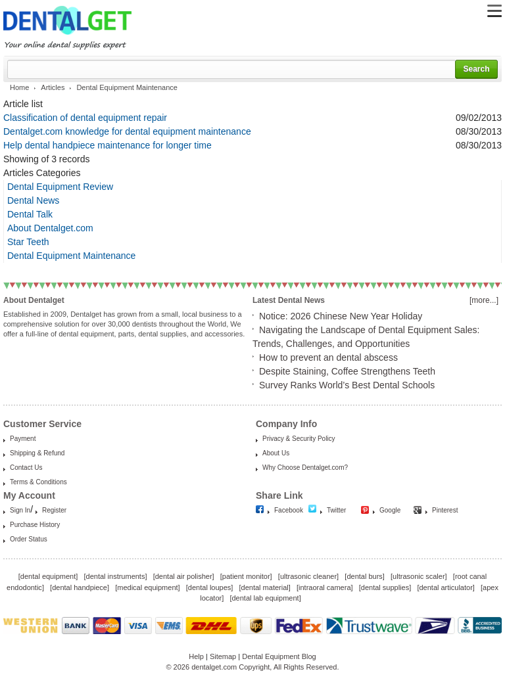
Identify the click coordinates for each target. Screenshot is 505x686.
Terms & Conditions (38, 482)
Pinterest (445, 510)
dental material (265, 587)
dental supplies (385, 587)
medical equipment (147, 587)
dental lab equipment (265, 598)
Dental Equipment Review (60, 186)
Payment (23, 438)
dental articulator (445, 587)
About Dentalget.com (50, 228)
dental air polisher (183, 576)
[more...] (483, 300)
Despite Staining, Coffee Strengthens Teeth (347, 371)
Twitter (336, 510)
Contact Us (26, 467)
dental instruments (115, 576)
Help (196, 656)
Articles (52, 87)
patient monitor (246, 576)
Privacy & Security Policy (298, 438)
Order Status (28, 539)
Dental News (33, 200)
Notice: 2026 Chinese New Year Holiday (340, 316)
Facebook (288, 510)
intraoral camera (324, 587)
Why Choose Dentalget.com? (305, 467)
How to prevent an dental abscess (328, 357)
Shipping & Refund (37, 453)
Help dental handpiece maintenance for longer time (107, 145)
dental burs (364, 576)
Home (19, 87)
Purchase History (35, 524)
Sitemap (223, 656)
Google (389, 510)
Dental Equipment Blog (279, 656)
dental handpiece (79, 587)
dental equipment (48, 576)
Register (54, 510)
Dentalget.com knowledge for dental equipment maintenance (127, 131)
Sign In (20, 510)
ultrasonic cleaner (308, 576)
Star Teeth (28, 242)
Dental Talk (30, 214)
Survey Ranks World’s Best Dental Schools (347, 385)
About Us (275, 453)
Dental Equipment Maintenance (71, 255)
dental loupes (209, 587)
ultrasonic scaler (419, 576)
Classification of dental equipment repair (85, 117)
